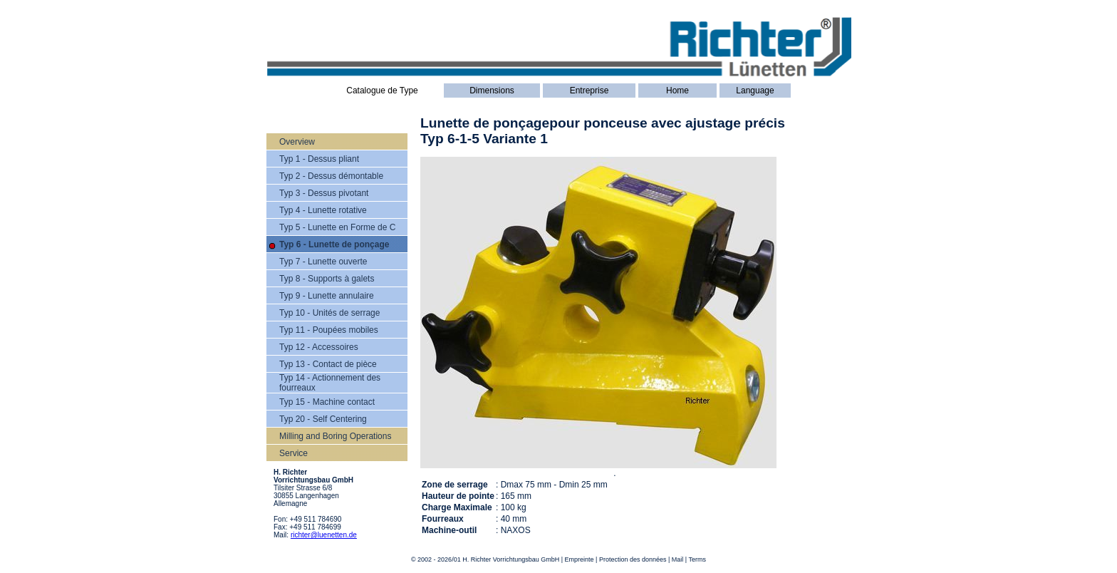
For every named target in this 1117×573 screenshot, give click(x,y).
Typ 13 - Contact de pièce (328, 364)
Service (293, 453)
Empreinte (579, 559)
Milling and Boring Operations (335, 436)
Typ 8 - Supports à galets (326, 279)
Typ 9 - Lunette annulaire (326, 296)
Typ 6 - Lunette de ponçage (334, 244)
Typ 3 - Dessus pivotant (323, 193)
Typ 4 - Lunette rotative (323, 210)
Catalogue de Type (382, 91)
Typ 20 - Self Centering (323, 419)
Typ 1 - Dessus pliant (319, 159)
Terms (698, 559)
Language (755, 91)
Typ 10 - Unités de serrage (329, 313)
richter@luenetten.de (324, 535)
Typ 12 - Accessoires (318, 347)
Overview (297, 142)
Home (677, 91)
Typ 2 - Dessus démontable (331, 176)
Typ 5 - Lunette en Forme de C (337, 227)
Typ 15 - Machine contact (327, 402)
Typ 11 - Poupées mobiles (328, 330)
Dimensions (491, 91)
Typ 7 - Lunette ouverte (323, 262)
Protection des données (633, 559)
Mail (678, 559)
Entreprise (589, 91)
